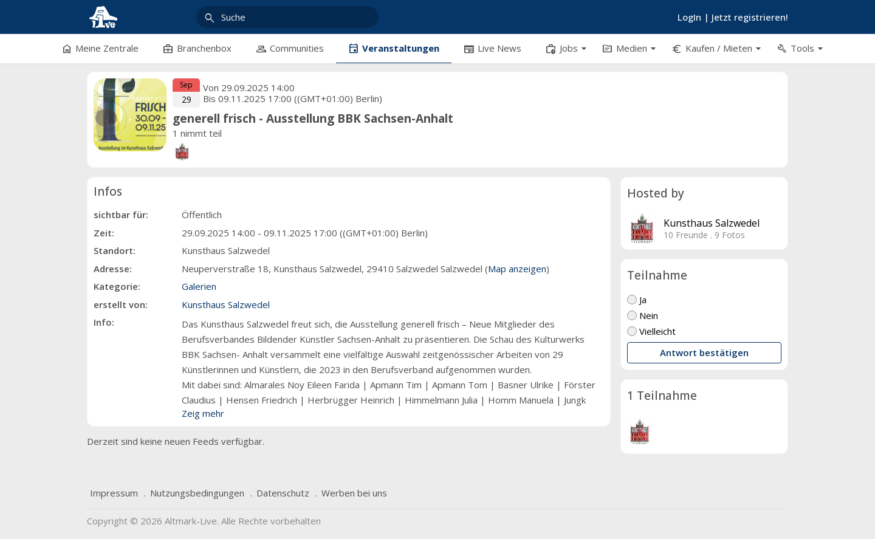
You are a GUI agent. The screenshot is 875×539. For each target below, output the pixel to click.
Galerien (199, 286)
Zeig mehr (203, 413)
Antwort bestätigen (704, 352)
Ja (637, 299)
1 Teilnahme (662, 395)
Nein (642, 315)
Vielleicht (651, 331)
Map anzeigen (517, 269)
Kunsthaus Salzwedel (712, 223)
